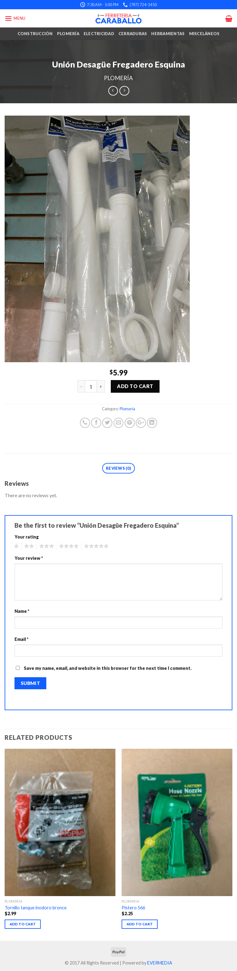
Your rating (27, 536)
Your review (29, 558)
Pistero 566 (133, 907)
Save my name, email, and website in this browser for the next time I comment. (108, 668)
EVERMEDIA (159, 962)
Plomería (68, 33)
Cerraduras (132, 33)
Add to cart (135, 386)
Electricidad (99, 33)
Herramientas (168, 33)
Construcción (35, 33)
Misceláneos (204, 33)
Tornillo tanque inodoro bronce (36, 907)
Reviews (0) (118, 468)
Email (21, 639)
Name (22, 611)
